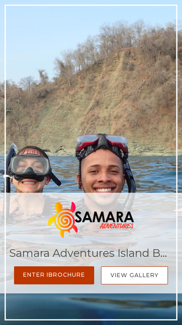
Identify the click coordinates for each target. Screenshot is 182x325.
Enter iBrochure (54, 274)
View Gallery (134, 275)
